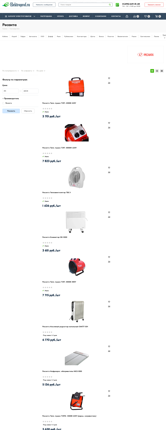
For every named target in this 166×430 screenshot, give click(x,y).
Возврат (86, 16)
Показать (11, 114)
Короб (14, 36)
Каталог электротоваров (20, 16)
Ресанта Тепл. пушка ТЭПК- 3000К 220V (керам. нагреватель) (146, 153)
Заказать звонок (154, 8)
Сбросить (28, 114)
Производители (9, 407)
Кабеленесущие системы (78, 417)
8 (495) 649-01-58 (145, 407)
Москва (140, 416)
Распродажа (46, 16)
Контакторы (82, 36)
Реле (59, 36)
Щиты (92, 36)
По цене (40, 73)
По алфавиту (26, 73)
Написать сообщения (44, 8)
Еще (164, 35)
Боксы (101, 36)
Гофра (23, 36)
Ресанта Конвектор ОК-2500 (146, 285)
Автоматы (33, 36)
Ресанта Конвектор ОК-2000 (116, 285)
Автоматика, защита (76, 414)
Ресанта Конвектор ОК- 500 (85, 240)
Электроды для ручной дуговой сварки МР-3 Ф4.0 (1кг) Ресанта (85, 198)
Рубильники (68, 36)
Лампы (156, 36)
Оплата (60, 16)
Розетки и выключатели (78, 407)
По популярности (9, 73)
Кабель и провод (75, 404)
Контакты (116, 16)
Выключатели (123, 36)
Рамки (134, 36)
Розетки (111, 36)
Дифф (50, 36)
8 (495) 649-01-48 (131, 8)
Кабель (5, 36)
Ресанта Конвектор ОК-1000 (146, 106)
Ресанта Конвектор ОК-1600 (55, 195)
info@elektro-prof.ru (155, 2)
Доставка (73, 16)
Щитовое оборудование (78, 410)
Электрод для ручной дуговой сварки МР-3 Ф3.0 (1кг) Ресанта (86, 332)
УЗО (42, 36)
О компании (100, 16)
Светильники (145, 36)
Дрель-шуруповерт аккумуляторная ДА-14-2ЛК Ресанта (116, 243)
